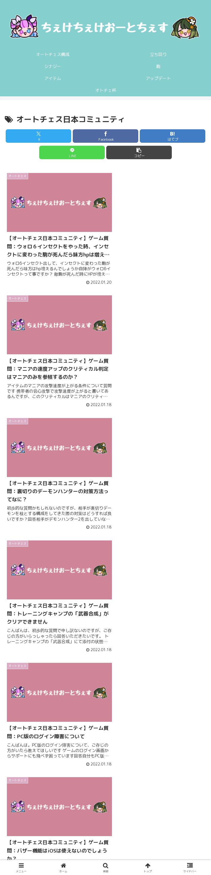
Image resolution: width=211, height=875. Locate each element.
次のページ (105, 773)
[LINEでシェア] (72, 152)
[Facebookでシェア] (105, 136)
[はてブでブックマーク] (172, 136)
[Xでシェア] (38, 136)
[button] (139, 152)
